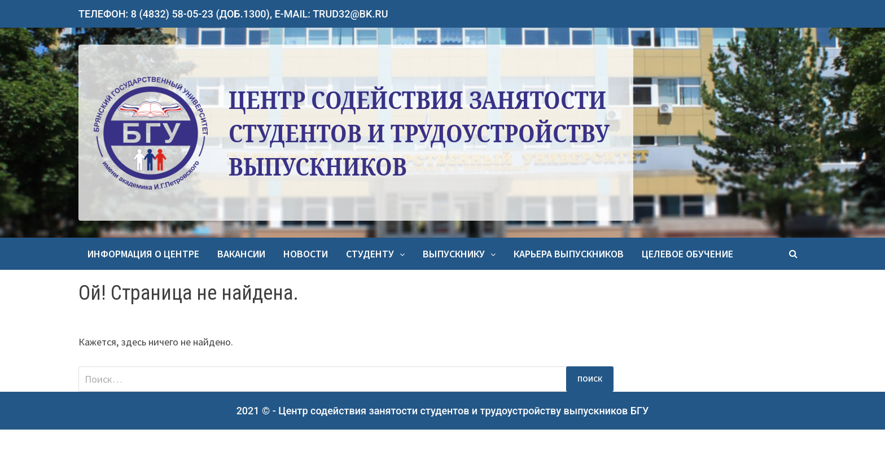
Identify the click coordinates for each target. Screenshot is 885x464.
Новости (305, 253)
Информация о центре (143, 253)
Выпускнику (454, 253)
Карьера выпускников (569, 253)
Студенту (370, 253)
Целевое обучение (687, 253)
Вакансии (241, 253)
